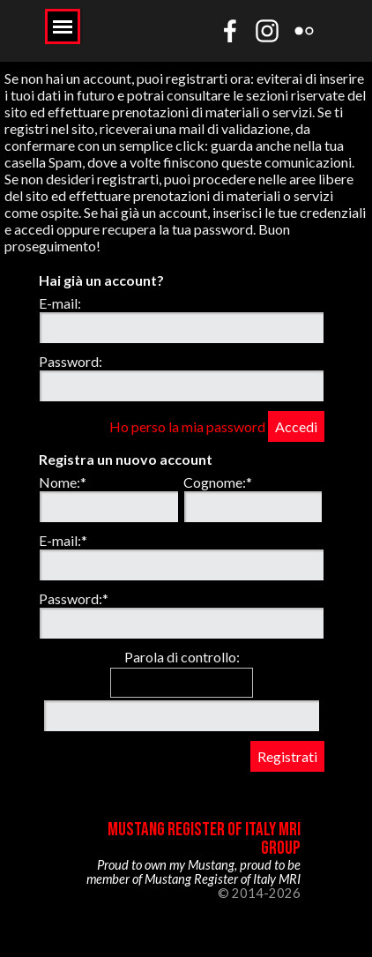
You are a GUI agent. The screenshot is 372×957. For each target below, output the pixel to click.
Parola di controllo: (182, 656)
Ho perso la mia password (187, 426)
